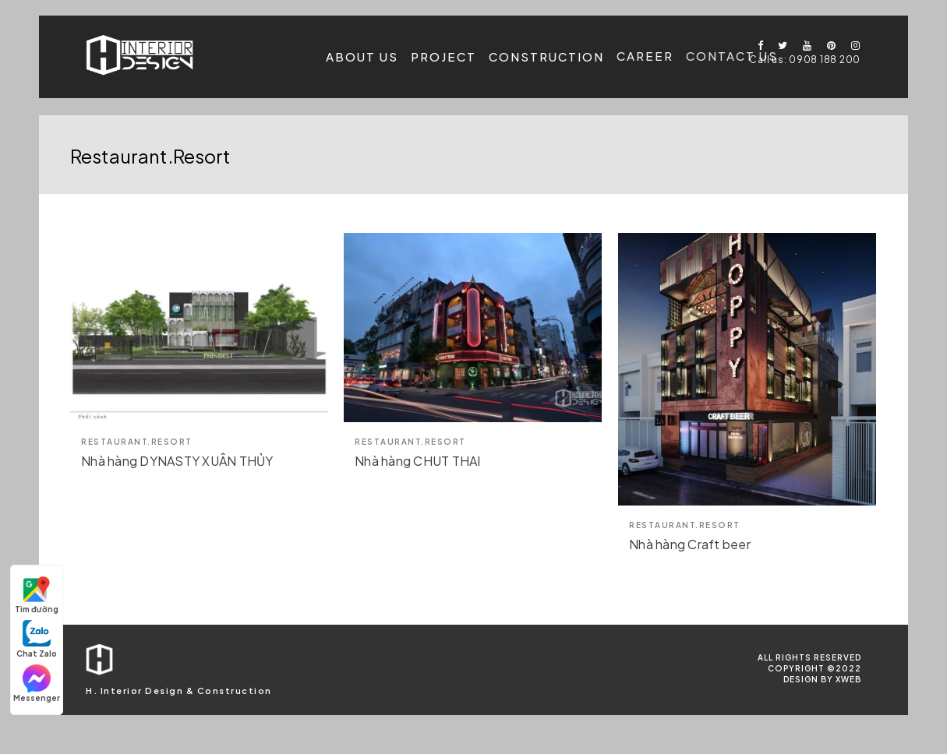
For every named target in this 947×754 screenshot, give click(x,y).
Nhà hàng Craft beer (690, 544)
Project (443, 56)
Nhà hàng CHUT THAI (418, 461)
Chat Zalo (36, 639)
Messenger (36, 683)
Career (645, 55)
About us (362, 56)
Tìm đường (36, 595)
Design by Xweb (822, 679)
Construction (546, 56)
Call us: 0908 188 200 (804, 59)
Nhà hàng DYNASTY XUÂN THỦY (177, 461)
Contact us (732, 53)
